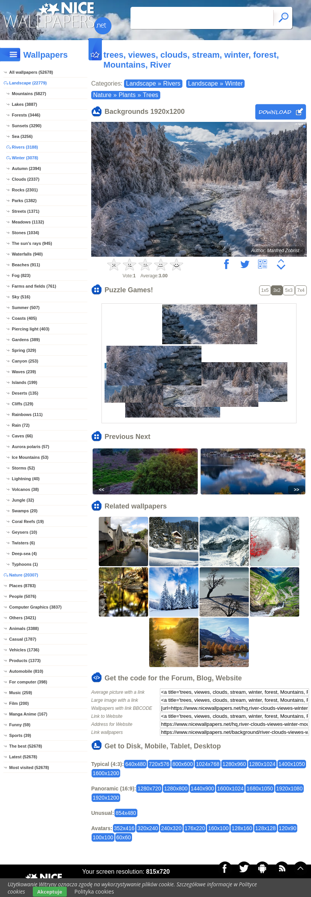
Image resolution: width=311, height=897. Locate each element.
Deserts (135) (25, 393)
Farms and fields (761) (34, 286)
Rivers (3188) (25, 147)
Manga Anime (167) (28, 714)
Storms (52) (23, 468)
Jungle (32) (23, 500)
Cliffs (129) (22, 404)
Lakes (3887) (24, 104)
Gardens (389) (26, 339)
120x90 (287, 828)
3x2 (276, 290)
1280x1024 (262, 764)
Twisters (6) (23, 543)
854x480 (126, 813)
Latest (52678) (23, 757)
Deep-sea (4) (24, 553)
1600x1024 (230, 788)
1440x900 (202, 788)
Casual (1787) (22, 639)
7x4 (301, 290)
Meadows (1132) (28, 222)
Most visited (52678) (29, 767)
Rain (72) (20, 425)
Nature (102, 95)
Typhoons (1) (25, 564)
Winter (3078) (25, 157)
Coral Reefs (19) (28, 521)
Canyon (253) (25, 361)
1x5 (265, 290)
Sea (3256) (22, 136)
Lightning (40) (26, 478)
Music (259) (20, 692)
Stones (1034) (25, 232)
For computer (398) (28, 682)
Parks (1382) (24, 200)
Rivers (171, 83)
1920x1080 (289, 788)
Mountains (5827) (29, 93)
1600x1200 (106, 773)
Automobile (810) (26, 671)
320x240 (147, 828)
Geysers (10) (24, 532)
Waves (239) (24, 371)
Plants (127, 95)
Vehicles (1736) (24, 650)
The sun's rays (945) (32, 243)
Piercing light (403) (30, 329)
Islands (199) (24, 382)
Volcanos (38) (25, 489)
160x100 (218, 828)
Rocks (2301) (25, 190)
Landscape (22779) (28, 83)
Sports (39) (20, 735)
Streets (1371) (25, 211)
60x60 (123, 837)
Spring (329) (24, 350)
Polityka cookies (94, 891)
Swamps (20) (24, 510)
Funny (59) (20, 724)
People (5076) (22, 596)
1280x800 (176, 788)
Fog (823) (21, 275)
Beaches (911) (26, 264)
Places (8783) (22, 585)
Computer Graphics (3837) (35, 607)
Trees (150, 95)
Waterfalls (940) (27, 254)
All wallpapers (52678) (31, 72)
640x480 (135, 764)
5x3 (288, 290)
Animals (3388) (24, 628)
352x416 (124, 828)
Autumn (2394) (26, 168)
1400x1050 (292, 764)
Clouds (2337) (25, 179)
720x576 (159, 764)
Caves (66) (22, 436)
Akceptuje (49, 891)
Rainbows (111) (27, 414)
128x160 (242, 828)
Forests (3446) (26, 115)
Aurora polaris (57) (30, 446)
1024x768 (207, 764)
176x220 (195, 828)
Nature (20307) (23, 575)
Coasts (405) (24, 318)
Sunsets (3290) (27, 125)
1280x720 (149, 788)
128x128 (265, 828)
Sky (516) (21, 297)
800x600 (182, 764)
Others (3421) (22, 617)
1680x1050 (260, 788)
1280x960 (234, 764)
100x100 (103, 837)
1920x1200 (106, 798)
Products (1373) (25, 660)
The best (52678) (25, 746)
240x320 (171, 828)
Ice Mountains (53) (30, 457)
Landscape (141, 83)
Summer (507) (26, 307)
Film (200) (19, 703)
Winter (234, 83)
